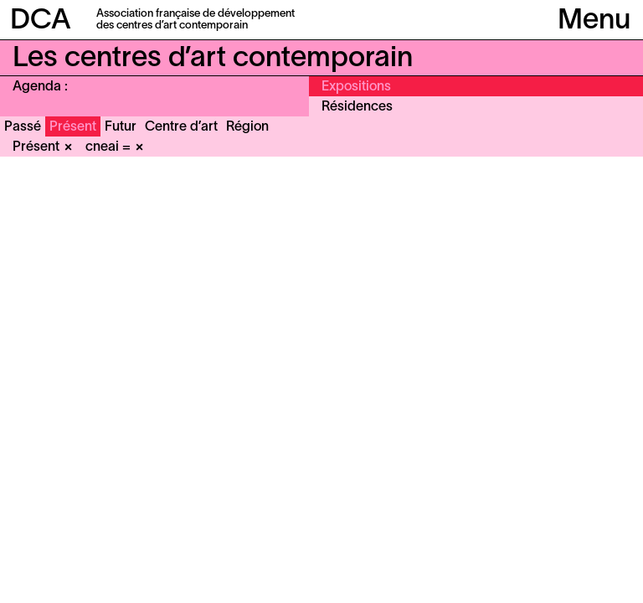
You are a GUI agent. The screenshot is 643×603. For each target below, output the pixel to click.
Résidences (357, 107)
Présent (72, 127)
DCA (40, 21)
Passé (22, 127)
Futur (120, 127)
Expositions (356, 87)
